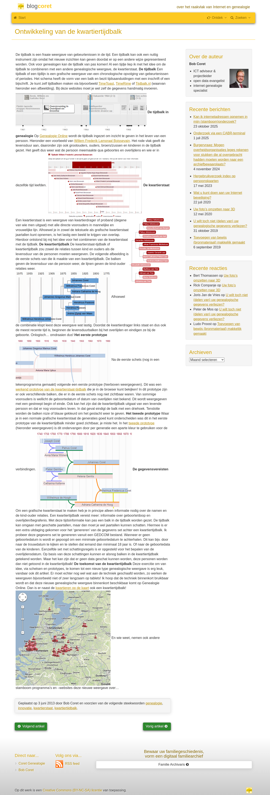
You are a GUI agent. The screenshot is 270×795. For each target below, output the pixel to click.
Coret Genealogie (32, 763)
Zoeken (240, 17)
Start (20, 17)
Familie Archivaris (173, 764)
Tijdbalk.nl (143, 83)
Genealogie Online (54, 136)
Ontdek (216, 17)
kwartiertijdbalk (66, 708)
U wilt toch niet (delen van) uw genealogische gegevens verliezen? (220, 299)
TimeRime (123, 83)
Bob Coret (26, 770)
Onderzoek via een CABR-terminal (219, 133)
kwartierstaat (43, 708)
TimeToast (106, 83)
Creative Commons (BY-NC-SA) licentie (72, 790)
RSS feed (67, 763)
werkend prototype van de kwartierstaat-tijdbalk (51, 389)
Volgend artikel (31, 726)
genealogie (154, 703)
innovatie (25, 708)
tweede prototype (141, 423)
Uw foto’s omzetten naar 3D (214, 209)
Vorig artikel (156, 726)
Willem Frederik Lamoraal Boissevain (102, 141)
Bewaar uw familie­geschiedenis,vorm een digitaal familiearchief (174, 753)
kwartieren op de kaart (72, 588)
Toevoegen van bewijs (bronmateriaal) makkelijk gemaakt (217, 328)
